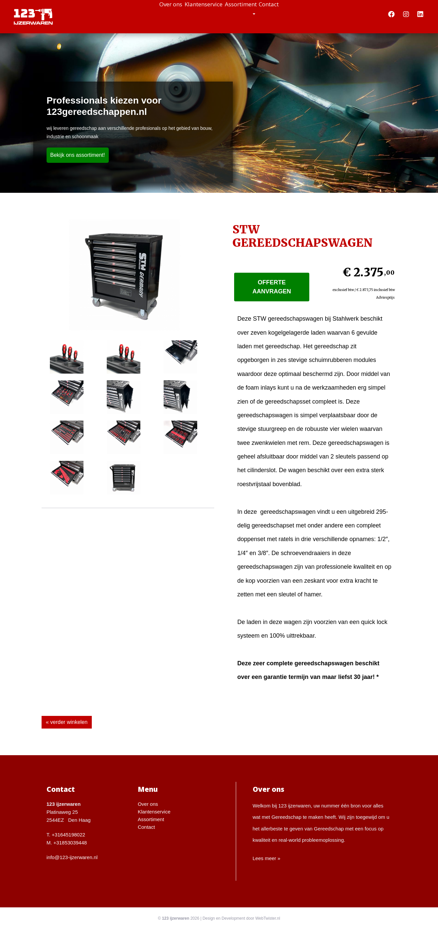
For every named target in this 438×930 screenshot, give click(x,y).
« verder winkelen (66, 722)
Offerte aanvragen (271, 287)
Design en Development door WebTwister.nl (241, 918)
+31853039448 (70, 842)
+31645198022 (68, 834)
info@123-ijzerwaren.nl (72, 857)
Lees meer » (266, 858)
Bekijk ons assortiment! (77, 155)
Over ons (143, 13)
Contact (296, 13)
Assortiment (252, 13)
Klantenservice (196, 13)
